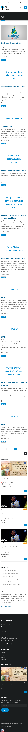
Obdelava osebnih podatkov (16, 723)
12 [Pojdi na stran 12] (10, 449)
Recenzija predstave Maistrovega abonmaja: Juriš (12, 570)
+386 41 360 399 (4, 631)
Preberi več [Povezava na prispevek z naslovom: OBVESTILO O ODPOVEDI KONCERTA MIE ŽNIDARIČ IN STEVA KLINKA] (3, 404)
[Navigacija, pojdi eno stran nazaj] (5, 449)
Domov (2, 14)
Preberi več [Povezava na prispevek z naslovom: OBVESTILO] (3, 316)
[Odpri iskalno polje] (20, 8)
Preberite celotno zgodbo (6, 606)
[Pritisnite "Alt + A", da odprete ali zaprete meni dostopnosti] (2, 730)
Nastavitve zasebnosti (6, 726)
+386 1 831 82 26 (4, 628)
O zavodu (3, 657)
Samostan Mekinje (5, 2)
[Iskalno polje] (12, 453)
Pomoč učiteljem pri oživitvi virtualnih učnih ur (14, 248)
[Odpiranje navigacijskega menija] (25, 7)
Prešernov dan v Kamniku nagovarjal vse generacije (12, 579)
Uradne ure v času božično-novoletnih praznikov (14, 158)
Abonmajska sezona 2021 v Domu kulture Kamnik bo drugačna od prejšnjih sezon (14, 202)
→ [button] (25, 490)
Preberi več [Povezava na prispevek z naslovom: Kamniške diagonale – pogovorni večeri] (3, 59)
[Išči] (25, 453)
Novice (2, 654)
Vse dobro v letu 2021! (14, 118)
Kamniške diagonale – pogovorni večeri (11, 43)
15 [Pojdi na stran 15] (18, 449)
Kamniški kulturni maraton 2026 (8, 576)
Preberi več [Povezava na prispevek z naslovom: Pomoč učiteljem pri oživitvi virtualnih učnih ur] (3, 277)
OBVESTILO (14, 289)
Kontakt (2, 655)
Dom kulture (3, 659)
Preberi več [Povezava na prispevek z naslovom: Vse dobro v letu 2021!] (3, 143)
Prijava (23, 2)
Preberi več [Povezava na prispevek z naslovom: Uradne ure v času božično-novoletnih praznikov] (3, 185)
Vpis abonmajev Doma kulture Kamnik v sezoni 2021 (14, 75)
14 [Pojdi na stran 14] (16, 449)
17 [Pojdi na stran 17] (23, 449)
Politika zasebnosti (5, 723)
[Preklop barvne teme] (22, 8)
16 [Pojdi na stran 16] (20, 449)
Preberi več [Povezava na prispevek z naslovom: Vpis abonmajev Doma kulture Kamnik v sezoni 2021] (3, 106)
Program (3, 652)
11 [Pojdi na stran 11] (7, 449)
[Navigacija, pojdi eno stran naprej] (26, 449)
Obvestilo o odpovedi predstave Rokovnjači (10, 573)
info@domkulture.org (5, 635)
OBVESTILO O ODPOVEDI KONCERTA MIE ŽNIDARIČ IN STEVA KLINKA (14, 371)
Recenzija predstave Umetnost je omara (10, 581)
